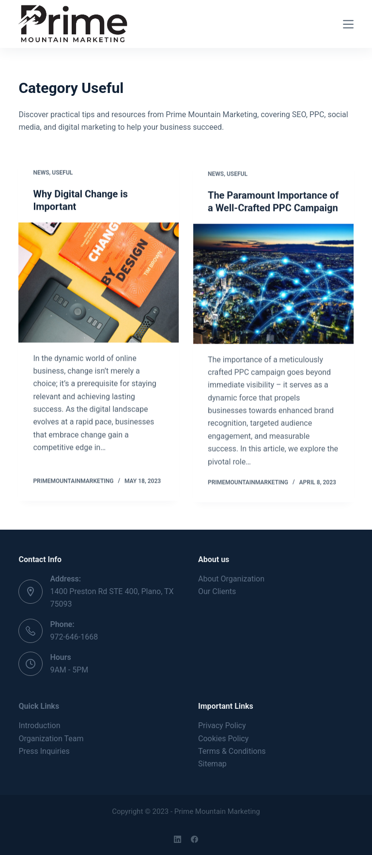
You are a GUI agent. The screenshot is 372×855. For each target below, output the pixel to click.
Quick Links (38, 706)
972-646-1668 (74, 636)
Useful (62, 172)
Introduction (39, 725)
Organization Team (50, 738)
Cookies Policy (223, 738)
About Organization (231, 578)
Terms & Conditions (232, 751)
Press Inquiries (43, 751)
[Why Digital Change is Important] (98, 283)
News (41, 172)
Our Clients (217, 591)
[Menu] (348, 24)
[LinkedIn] (177, 839)
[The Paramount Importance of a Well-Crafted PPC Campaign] (273, 286)
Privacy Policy (222, 725)
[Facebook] (194, 839)
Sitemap (212, 763)
